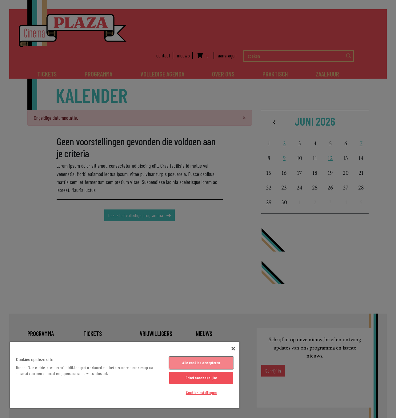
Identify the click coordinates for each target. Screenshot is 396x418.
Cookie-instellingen (201, 392)
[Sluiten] (233, 348)
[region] (124, 375)
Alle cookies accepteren (201, 362)
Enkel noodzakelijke (201, 377)
